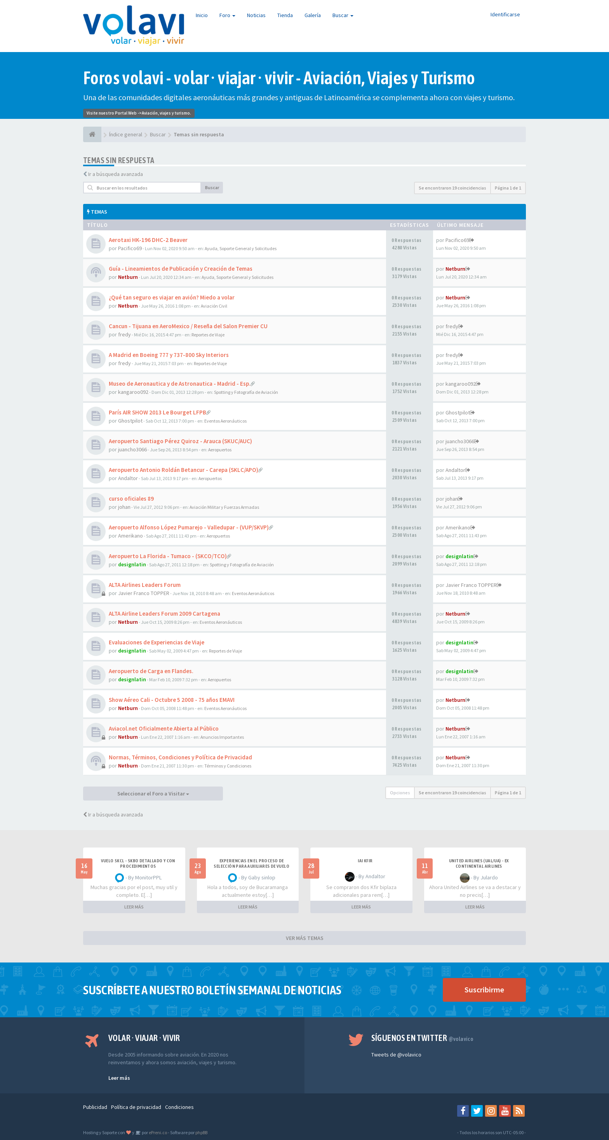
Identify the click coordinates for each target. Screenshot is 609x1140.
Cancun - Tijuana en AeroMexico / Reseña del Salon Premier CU (188, 326)
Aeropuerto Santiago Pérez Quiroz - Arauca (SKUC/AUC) (180, 441)
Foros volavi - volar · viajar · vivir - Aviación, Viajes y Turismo (279, 78)
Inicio (202, 15)
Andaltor (128, 478)
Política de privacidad (136, 1106)
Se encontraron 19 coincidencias (452, 188)
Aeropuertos (219, 450)
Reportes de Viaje (207, 335)
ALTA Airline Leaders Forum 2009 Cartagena (164, 613)
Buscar (342, 15)
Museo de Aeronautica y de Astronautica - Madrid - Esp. (180, 383)
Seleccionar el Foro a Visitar (153, 793)
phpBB (201, 1132)
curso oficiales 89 (131, 498)
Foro (227, 15)
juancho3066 (132, 449)
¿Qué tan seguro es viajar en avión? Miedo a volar (172, 297)
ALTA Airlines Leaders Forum (145, 584)
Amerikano (130, 535)
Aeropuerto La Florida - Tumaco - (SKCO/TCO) (168, 556)
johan (124, 506)
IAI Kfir (365, 860)
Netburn (128, 276)
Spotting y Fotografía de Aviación (246, 392)
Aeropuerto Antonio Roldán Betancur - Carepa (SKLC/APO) (183, 469)
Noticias (256, 15)
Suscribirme (484, 989)
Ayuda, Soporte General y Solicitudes (241, 248)
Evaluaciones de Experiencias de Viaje (156, 642)
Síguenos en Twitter (422, 1038)
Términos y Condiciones (227, 766)
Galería (312, 15)
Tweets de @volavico (396, 1054)
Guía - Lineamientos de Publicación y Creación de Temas (180, 268)
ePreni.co (157, 1132)
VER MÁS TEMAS (305, 938)
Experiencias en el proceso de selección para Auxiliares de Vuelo (251, 863)
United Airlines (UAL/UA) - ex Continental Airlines (479, 863)
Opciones (400, 792)
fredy (124, 334)
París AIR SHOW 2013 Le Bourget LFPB (157, 412)
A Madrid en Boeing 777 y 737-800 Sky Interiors (169, 355)
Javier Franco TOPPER (143, 593)
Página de (508, 188)
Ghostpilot (130, 420)
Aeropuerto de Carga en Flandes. (151, 671)
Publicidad (95, 1106)
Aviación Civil (214, 306)
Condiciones (179, 1106)
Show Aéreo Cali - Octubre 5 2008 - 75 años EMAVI (172, 699)
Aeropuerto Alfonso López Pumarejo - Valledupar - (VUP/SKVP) (189, 527)
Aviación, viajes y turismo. (166, 113)
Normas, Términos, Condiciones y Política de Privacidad (180, 757)
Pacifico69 (130, 248)
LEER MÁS (134, 907)
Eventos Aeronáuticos (225, 421)
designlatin (132, 564)
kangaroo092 (133, 391)
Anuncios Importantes (222, 737)
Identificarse (505, 14)
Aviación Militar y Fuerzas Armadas (224, 507)
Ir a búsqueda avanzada (115, 174)
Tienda (285, 15)
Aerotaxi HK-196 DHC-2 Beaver (148, 240)
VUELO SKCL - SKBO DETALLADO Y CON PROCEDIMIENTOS (138, 863)
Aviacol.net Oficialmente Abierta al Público (164, 728)
